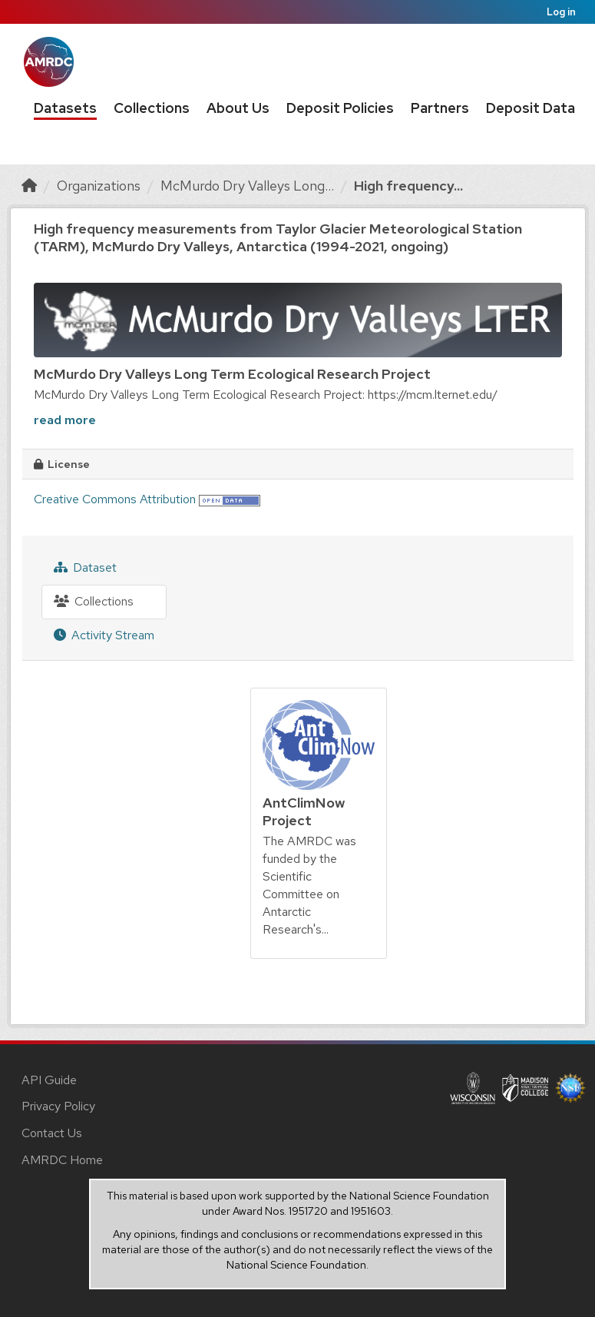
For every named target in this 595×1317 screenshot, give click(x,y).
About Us (238, 108)
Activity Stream (104, 635)
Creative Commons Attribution (115, 499)
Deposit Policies (340, 108)
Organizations (98, 185)
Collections (152, 108)
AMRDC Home (62, 1160)
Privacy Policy (58, 1106)
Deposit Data (530, 108)
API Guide (49, 1080)
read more (65, 420)
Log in (561, 11)
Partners (440, 108)
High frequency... (408, 185)
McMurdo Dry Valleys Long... (247, 185)
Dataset (85, 567)
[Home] (29, 185)
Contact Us (51, 1133)
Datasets (65, 108)
